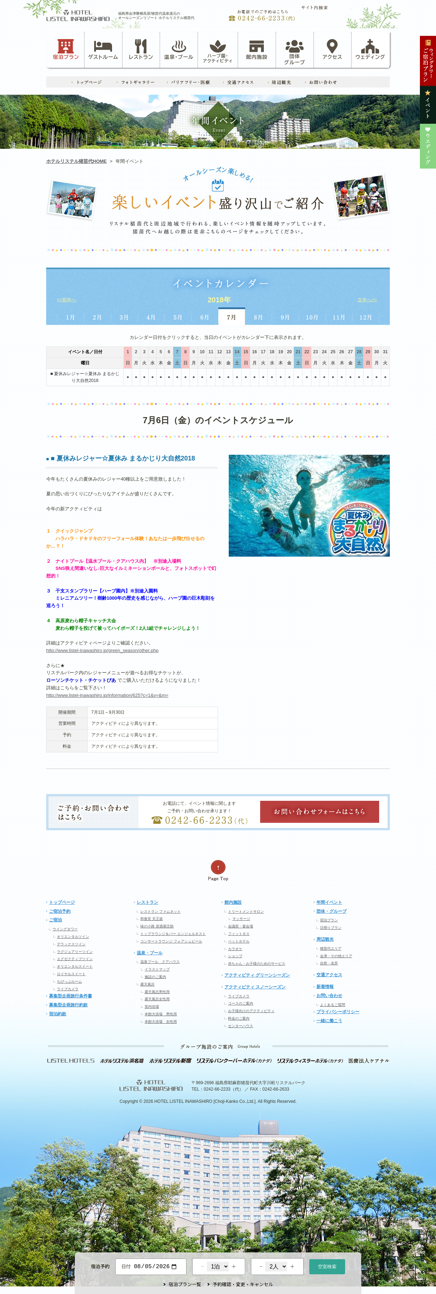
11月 (339, 316)
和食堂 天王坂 (151, 919)
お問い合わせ (329, 995)
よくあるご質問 (332, 1005)
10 (202, 351)
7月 (231, 316)
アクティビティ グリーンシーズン (257, 975)
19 (280, 351)
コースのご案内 (240, 1003)
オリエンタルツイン (73, 937)
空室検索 (327, 1266)
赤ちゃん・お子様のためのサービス (256, 963)
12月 (366, 316)
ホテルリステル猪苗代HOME (76, 161)
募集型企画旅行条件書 (70, 995)
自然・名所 (329, 963)
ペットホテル (239, 941)
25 (332, 351)
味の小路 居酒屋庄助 (157, 926)
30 (376, 351)
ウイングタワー (65, 929)
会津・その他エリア (336, 956)
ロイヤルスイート (71, 974)
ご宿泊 (55, 919)
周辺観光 (325, 939)
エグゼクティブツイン (75, 959)
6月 (205, 316)
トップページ (62, 902)
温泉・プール (179, 49)
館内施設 (256, 49)
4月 (151, 316)
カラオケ (235, 949)
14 (237, 351)
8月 (258, 316)
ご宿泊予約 (60, 911)
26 (341, 351)
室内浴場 (152, 1007)
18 (272, 351)
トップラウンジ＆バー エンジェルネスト (173, 934)
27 (350, 351)
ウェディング (370, 49)
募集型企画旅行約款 (68, 1004)
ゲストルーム (103, 49)
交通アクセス (329, 974)
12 (219, 351)
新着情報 (325, 986)
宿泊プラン (66, 49)
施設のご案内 (155, 977)
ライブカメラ (67, 989)
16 (254, 351)
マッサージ (241, 919)
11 (210, 351)
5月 (178, 316)
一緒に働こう (329, 1020)
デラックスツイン (71, 944)
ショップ (235, 956)
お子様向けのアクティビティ (251, 1011)
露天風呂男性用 (157, 992)
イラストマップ (157, 969)
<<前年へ (66, 299)
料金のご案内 (239, 1018)
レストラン (141, 49)
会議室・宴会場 (240, 926)
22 (306, 351)
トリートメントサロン (246, 911)
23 (315, 351)
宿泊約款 (57, 1013)
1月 (70, 316)
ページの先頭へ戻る (218, 871)
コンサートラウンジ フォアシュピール (171, 941)
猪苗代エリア (330, 948)
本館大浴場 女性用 (161, 1022)
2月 (97, 316)
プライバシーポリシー (337, 1011)
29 (367, 351)
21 (298, 351)
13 (228, 351)
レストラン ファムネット (160, 911)
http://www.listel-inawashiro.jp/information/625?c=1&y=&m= (107, 695)
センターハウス (240, 1026)
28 (359, 351)
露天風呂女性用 (157, 999)
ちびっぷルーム (69, 981)
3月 (124, 316)
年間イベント (329, 902)
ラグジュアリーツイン (75, 952)
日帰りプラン (330, 928)
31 (385, 351)
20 (289, 351)
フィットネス (239, 934)
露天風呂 (147, 984)
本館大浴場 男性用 (161, 1014)
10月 (312, 316)
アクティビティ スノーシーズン (255, 987)
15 (245, 351)
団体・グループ (331, 911)
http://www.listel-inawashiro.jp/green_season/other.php (102, 650)
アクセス (333, 49)
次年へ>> (367, 299)
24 (324, 351)
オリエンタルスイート (75, 966)
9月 (285, 316)
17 (263, 351)
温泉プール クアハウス (160, 962)
